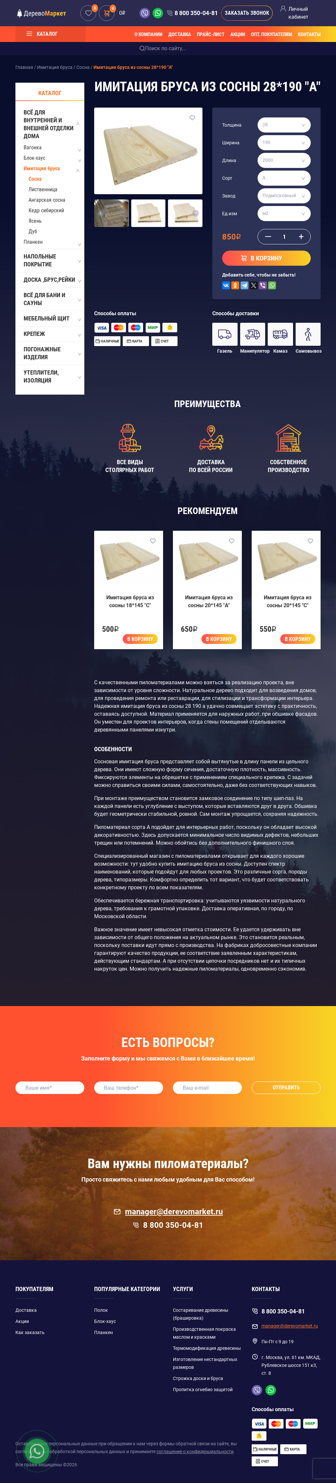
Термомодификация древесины (207, 1348)
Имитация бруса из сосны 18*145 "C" (130, 601)
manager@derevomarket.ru (168, 1212)
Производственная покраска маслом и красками (204, 1333)
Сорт (227, 178)
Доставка (179, 34)
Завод (228, 195)
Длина (229, 160)
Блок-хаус (34, 158)
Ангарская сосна (47, 200)
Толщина (232, 125)
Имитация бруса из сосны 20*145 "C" (287, 601)
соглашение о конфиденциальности (195, 1451)
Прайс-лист (210, 34)
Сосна (35, 179)
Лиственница (43, 189)
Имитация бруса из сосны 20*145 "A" (209, 601)
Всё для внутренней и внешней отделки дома (52, 124)
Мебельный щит (52, 319)
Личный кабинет (298, 13)
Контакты (309, 34)
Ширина (231, 142)
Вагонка (33, 147)
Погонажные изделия (52, 353)
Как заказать (30, 1332)
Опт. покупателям (271, 34)
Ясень (35, 221)
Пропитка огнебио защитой (203, 1389)
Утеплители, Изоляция (52, 376)
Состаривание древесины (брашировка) (200, 1314)
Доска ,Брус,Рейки (52, 280)
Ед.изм (229, 213)
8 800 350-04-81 (196, 13)
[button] (101, 213)
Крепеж (52, 334)
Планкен (33, 242)
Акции (237, 34)
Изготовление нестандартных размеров (205, 1363)
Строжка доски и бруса (198, 1378)
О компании (148, 34)
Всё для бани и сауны (52, 299)
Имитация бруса (42, 168)
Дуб (33, 231)
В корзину (140, 639)
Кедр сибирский (46, 210)
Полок (101, 1310)
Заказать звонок (247, 13)
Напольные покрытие (52, 260)
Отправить (286, 1087)
